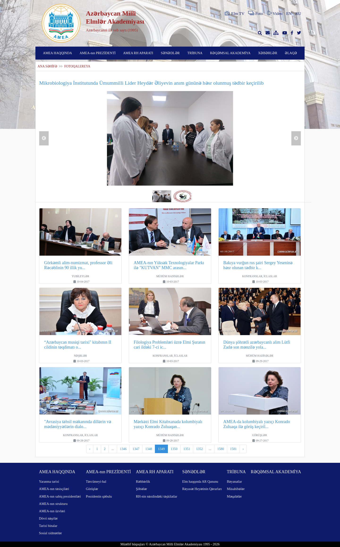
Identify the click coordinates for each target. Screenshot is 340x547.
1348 (148, 449)
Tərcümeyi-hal (96, 481)
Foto (255, 13)
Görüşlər (92, 489)
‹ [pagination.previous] (89, 449)
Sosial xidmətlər (50, 533)
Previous (44, 138)
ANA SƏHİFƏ (47, 66)
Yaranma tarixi (49, 481)
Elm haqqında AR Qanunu (200, 481)
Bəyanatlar (234, 481)
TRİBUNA (194, 53)
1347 (135, 449)
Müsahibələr (236, 489)
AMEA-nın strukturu (53, 504)
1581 (233, 449)
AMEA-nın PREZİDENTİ (97, 53)
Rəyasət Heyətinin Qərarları (202, 489)
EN (289, 13)
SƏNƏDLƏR (170, 53)
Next (296, 138)
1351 (186, 449)
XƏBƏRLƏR (267, 53)
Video (274, 13)
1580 (220, 449)
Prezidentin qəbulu (99, 496)
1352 (199, 449)
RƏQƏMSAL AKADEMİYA (230, 53)
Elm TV (234, 13)
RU (298, 13)
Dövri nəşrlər (48, 518)
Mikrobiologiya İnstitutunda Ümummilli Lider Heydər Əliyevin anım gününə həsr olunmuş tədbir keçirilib (151, 83)
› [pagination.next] (243, 449)
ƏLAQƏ (291, 53)
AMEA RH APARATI (138, 53)
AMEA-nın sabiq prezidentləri (60, 496)
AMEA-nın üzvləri (52, 511)
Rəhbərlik (143, 481)
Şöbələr (141, 489)
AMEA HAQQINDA (57, 53)
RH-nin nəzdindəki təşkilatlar (156, 496)
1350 (174, 449)
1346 (123, 449)
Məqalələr (234, 496)
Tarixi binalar (48, 526)
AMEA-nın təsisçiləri (54, 489)
